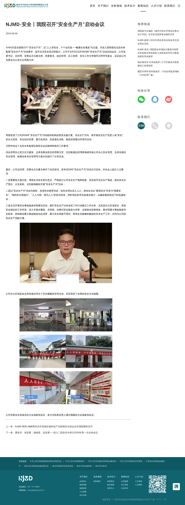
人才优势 (82, 492)
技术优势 (110, 485)
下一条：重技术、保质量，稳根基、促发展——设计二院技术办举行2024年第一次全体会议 (52, 432)
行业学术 (124, 488)
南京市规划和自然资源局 (62, 466)
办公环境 (82, 495)
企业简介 (82, 481)
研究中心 (110, 488)
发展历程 (82, 488)
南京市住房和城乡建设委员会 (36, 466)
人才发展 (138, 481)
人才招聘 (138, 485)
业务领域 (96, 481)
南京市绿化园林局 (84, 466)
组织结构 (82, 485)
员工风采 (124, 485)
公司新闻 (124, 481)
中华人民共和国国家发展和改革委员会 (46, 461)
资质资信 (110, 481)
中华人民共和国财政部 (74, 461)
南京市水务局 (101, 466)
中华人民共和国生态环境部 (131, 461)
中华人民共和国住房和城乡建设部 (102, 461)
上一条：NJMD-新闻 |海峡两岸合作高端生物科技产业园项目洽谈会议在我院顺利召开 (49, 426)
